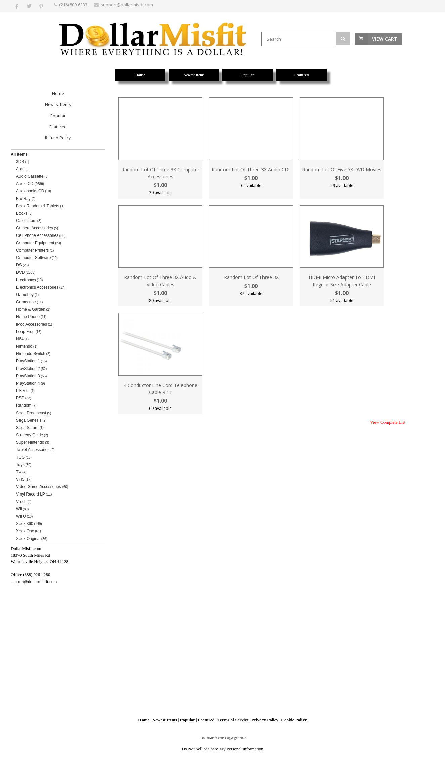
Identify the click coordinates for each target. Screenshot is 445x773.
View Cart (384, 39)
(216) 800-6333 (73, 5)
